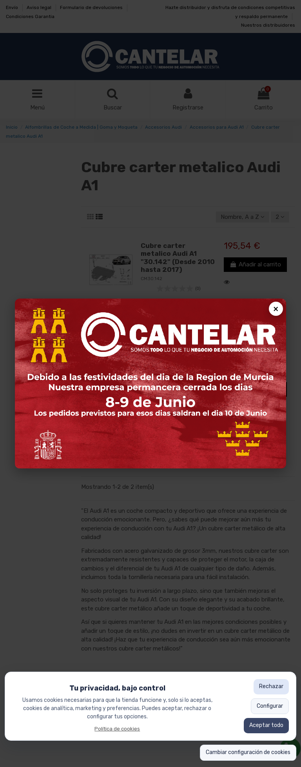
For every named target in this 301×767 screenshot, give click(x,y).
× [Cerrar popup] (275, 308)
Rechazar (271, 686)
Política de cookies (117, 729)
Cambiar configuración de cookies (248, 752)
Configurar (270, 706)
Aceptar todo (266, 725)
